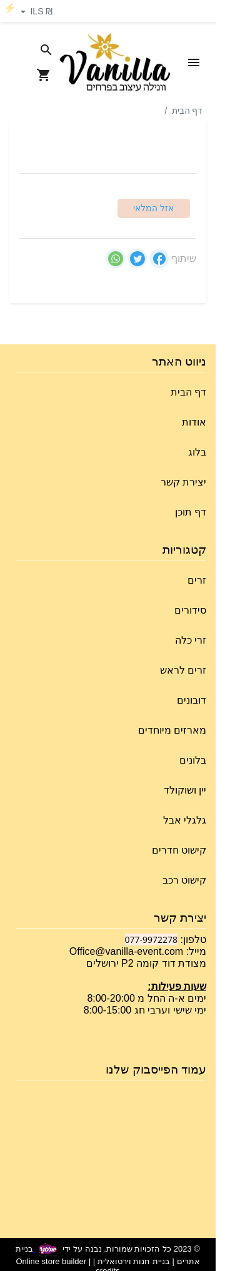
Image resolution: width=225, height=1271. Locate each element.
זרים (197, 580)
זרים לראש (183, 670)
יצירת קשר (183, 482)
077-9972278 (151, 939)
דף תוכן (190, 512)
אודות (194, 422)
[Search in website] (46, 49)
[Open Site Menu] (193, 62)
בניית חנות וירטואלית (134, 1261)
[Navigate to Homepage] (115, 62)
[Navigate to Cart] (43, 74)
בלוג (197, 452)
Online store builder (51, 1261)
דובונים (191, 700)
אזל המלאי (153, 208)
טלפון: (192, 939)
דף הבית (187, 111)
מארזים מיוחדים (172, 730)
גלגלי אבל (184, 820)
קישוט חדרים (179, 850)
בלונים (192, 760)
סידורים (190, 610)
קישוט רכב (184, 880)
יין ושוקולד (185, 790)
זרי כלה (190, 640)
